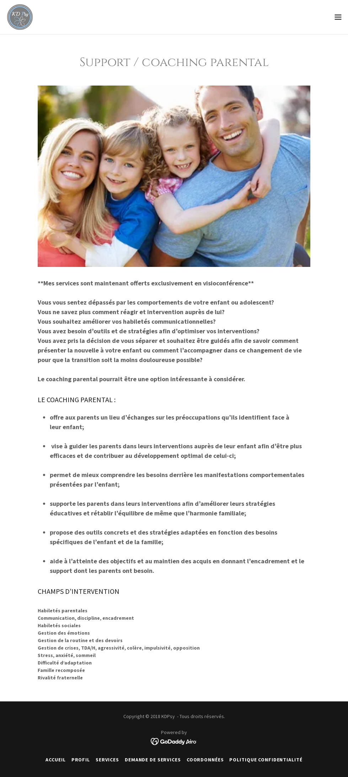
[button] (338, 17)
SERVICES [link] (107, 759)
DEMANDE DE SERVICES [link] (153, 759)
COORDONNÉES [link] (205, 759)
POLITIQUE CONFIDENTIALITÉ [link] (265, 759)
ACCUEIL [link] (55, 759)
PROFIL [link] (80, 759)
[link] (20, 17)
